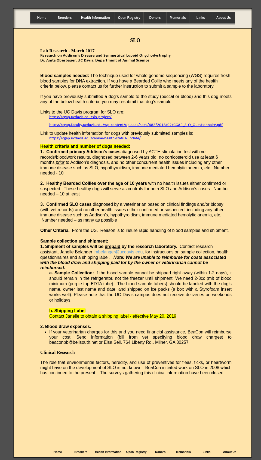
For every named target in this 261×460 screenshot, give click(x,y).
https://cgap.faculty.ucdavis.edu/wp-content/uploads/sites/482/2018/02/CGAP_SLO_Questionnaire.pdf (136, 125)
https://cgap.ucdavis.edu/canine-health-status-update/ (95, 138)
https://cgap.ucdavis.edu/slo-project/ (80, 117)
